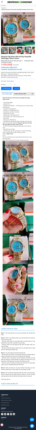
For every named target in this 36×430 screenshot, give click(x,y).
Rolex (11, 102)
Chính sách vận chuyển (6, 400)
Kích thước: (4, 81)
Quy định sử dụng (5, 405)
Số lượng (3, 84)
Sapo (21, 428)
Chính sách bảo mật (5, 398)
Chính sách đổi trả (5, 402)
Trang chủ (3, 8)
